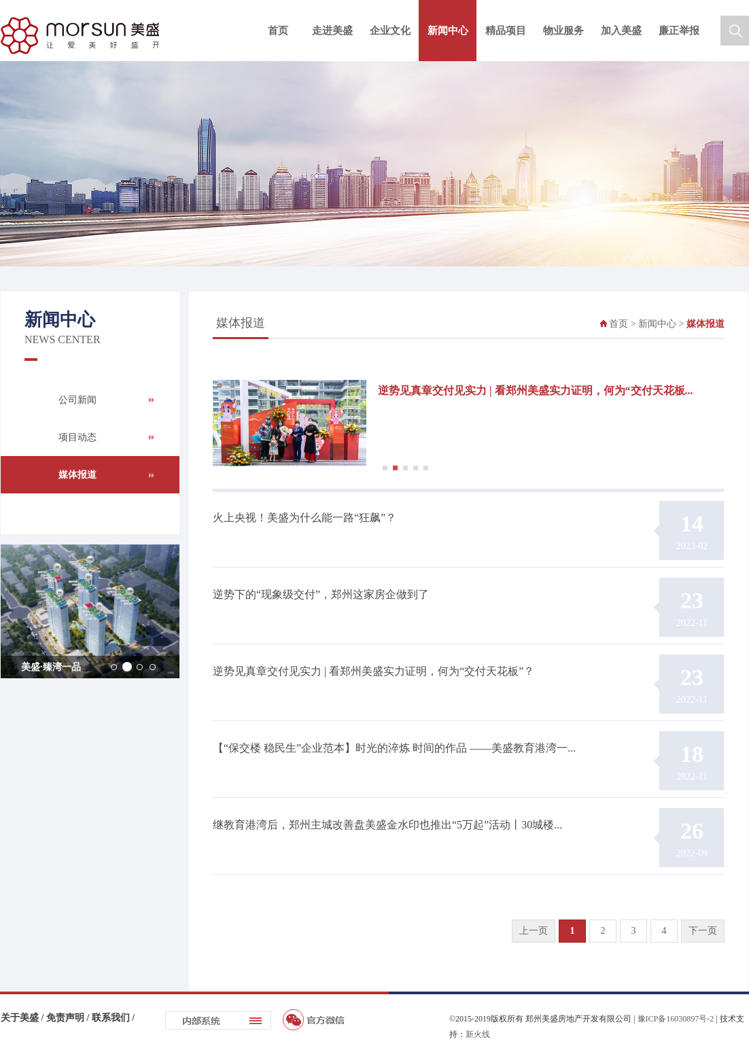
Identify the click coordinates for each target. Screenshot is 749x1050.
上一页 (533, 931)
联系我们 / (113, 1018)
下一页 (703, 931)
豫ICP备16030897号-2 (676, 1018)
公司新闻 (77, 400)
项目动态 (77, 437)
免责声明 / (69, 1018)
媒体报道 (77, 475)
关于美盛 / (23, 1018)
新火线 (478, 1034)
